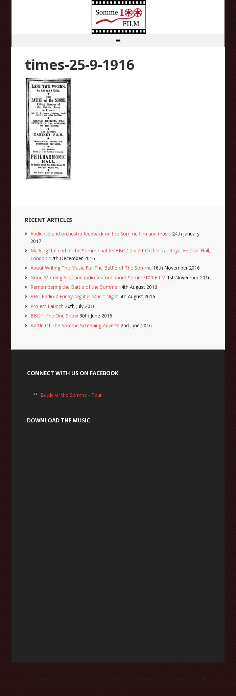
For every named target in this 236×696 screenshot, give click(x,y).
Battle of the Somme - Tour (71, 395)
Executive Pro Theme (92, 679)
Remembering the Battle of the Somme (73, 287)
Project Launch (47, 306)
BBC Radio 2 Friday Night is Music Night (74, 296)
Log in (199, 679)
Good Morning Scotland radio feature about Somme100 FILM (98, 277)
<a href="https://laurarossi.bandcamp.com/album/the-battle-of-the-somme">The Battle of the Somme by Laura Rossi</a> (118, 535)
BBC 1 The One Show (54, 315)
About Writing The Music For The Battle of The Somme (91, 268)
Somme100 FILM (118, 17)
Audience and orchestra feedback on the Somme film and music (100, 233)
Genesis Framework (142, 679)
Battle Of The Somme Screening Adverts (74, 325)
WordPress (177, 679)
